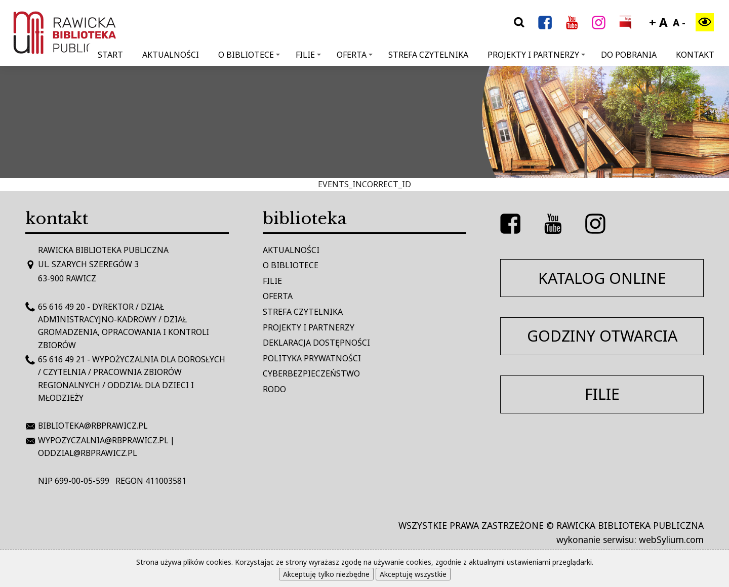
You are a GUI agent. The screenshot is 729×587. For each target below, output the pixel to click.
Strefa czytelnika (303, 311)
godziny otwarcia (602, 335)
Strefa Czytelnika (428, 54)
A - (679, 22)
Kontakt (695, 54)
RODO (274, 389)
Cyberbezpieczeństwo (311, 373)
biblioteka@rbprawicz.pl (92, 425)
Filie (308, 54)
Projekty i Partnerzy (536, 54)
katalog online (602, 278)
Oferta (355, 54)
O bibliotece (249, 54)
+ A (658, 22)
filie (602, 394)
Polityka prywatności (312, 358)
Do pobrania (629, 54)
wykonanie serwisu (595, 539)
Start (110, 54)
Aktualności (170, 54)
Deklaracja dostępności (316, 342)
